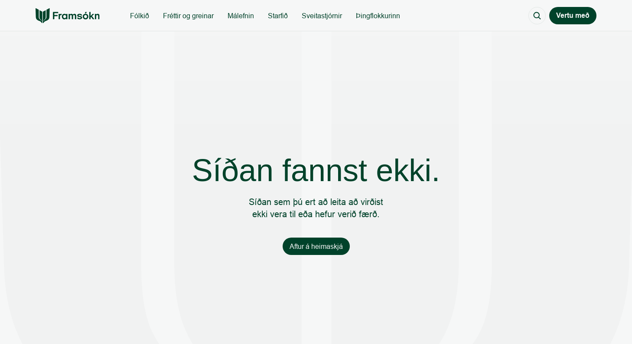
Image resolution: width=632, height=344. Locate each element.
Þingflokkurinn (378, 16)
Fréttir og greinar (188, 16)
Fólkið (139, 16)
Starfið (278, 16)
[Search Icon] (537, 15)
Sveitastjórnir (322, 16)
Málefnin (241, 16)
